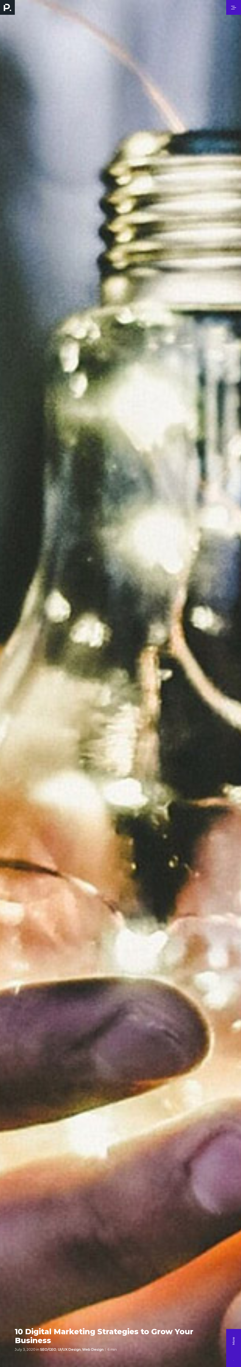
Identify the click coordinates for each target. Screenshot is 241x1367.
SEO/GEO (48, 1350)
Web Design (93, 1350)
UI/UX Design (69, 1350)
